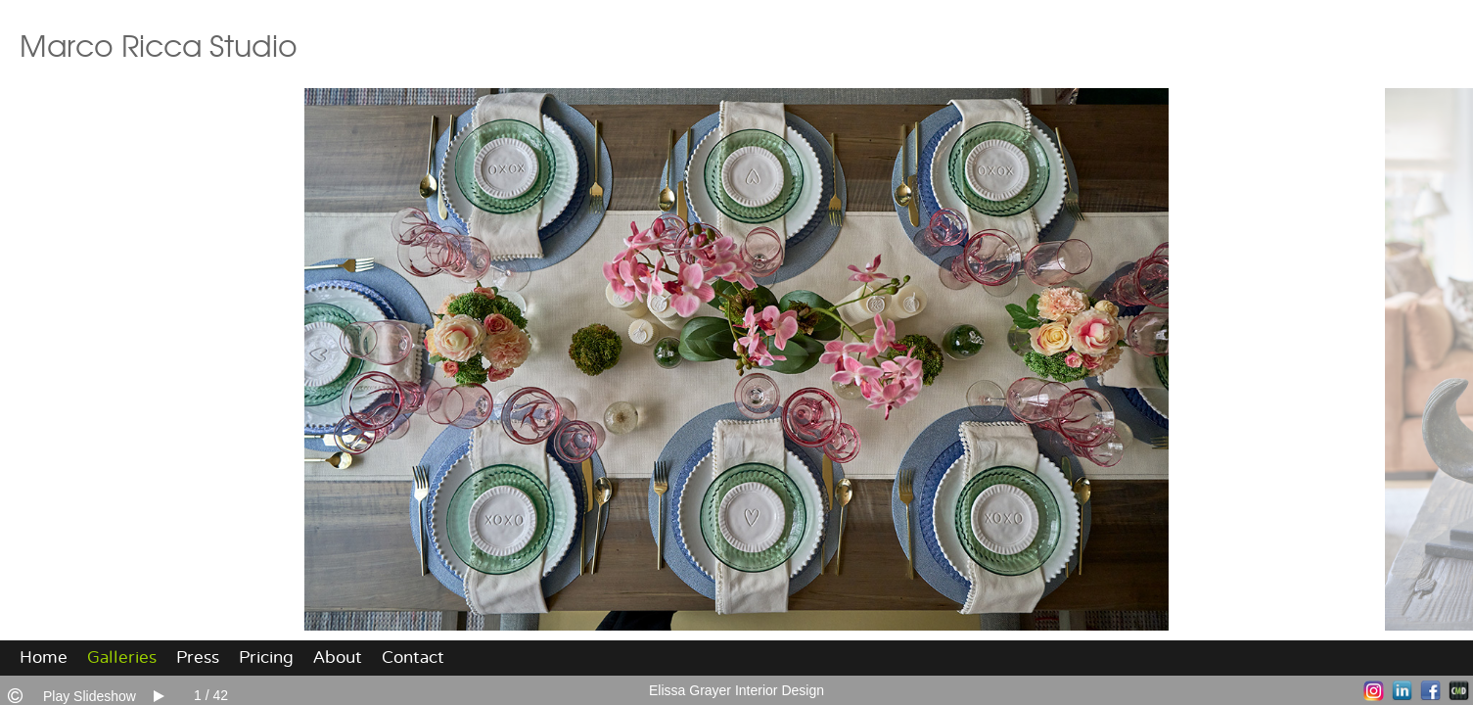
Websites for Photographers (1459, 691)
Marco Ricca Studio (159, 44)
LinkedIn (1402, 691)
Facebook (1430, 691)
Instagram (1373, 691)
